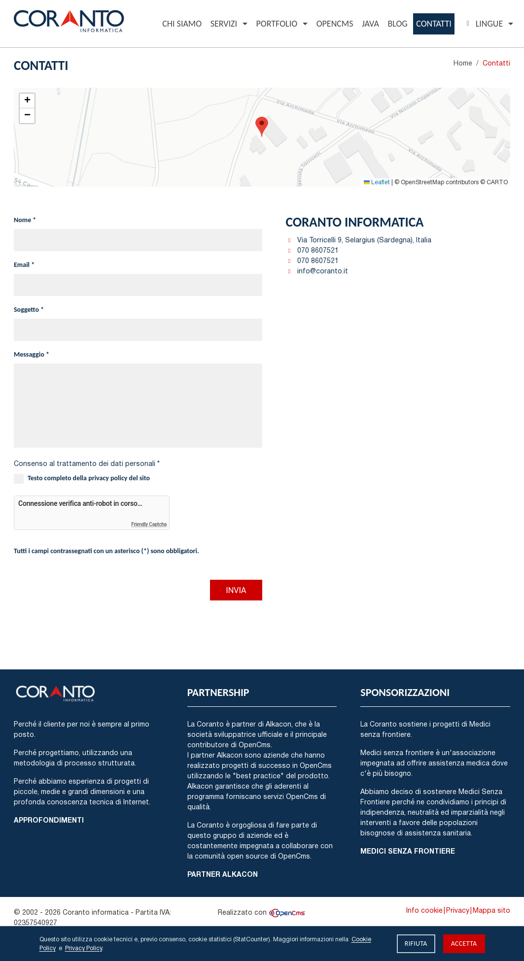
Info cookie (424, 910)
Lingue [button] (483, 23)
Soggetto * (29, 309)
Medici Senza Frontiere (407, 851)
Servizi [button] (223, 23)
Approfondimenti (49, 820)
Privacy (457, 910)
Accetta (464, 943)
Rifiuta (416, 943)
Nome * (25, 220)
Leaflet (377, 182)
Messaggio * (31, 354)
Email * (24, 265)
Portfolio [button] (276, 23)
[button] (262, 126)
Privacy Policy (83, 948)
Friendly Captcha (149, 524)
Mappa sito (491, 910)
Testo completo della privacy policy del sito (89, 478)
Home (463, 62)
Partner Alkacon (222, 874)
